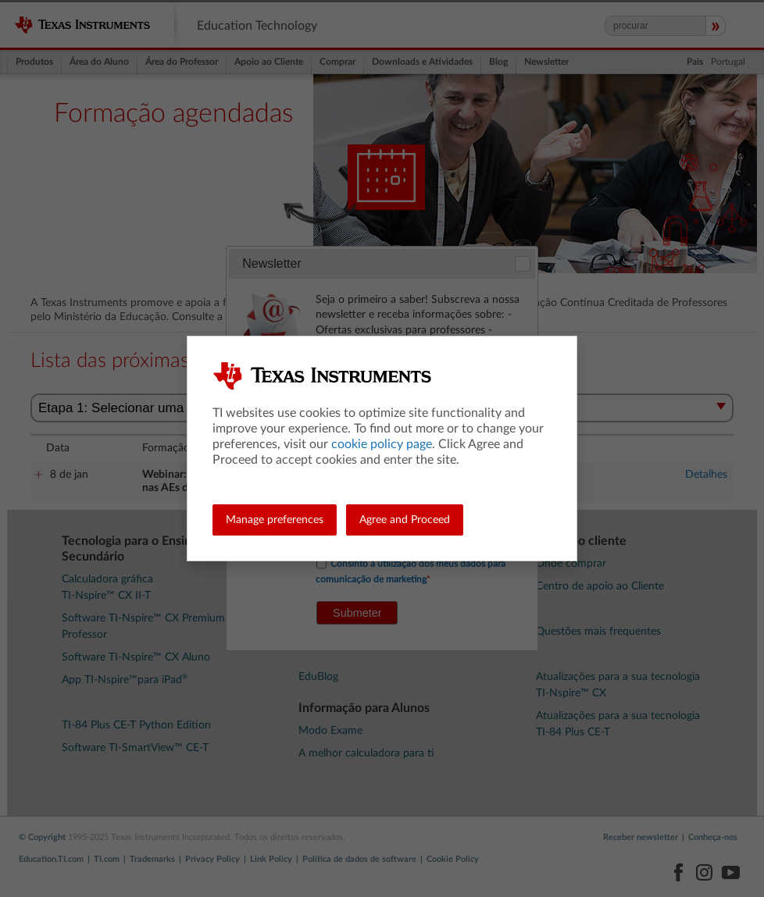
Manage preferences (274, 519)
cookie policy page (381, 444)
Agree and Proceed (404, 519)
